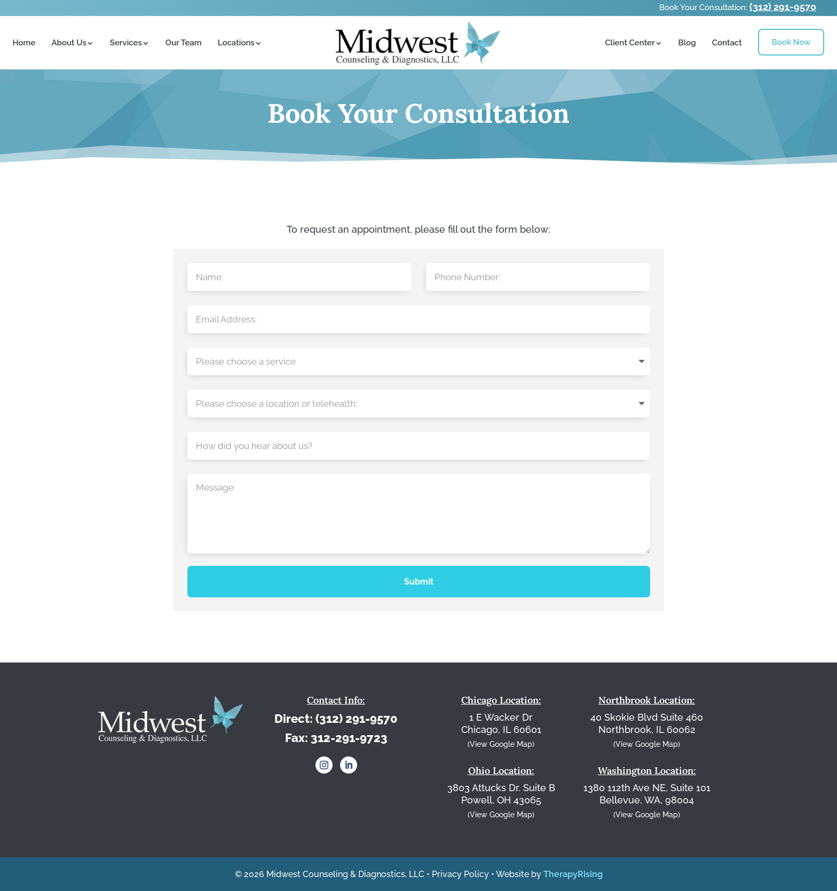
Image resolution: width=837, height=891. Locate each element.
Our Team (183, 43)
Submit (418, 582)
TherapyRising (573, 874)
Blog (687, 43)
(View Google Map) (501, 744)
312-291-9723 (349, 738)
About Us (68, 43)
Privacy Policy (460, 874)
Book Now (791, 42)
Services (126, 43)
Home (24, 43)
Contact (727, 43)
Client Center (629, 43)
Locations (236, 43)
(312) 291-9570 (782, 6)
